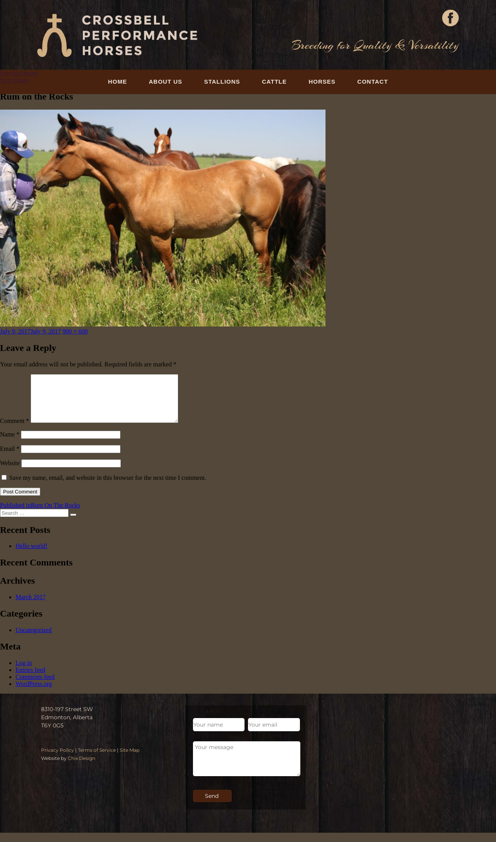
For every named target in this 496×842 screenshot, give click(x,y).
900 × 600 (75, 331)
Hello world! (31, 555)
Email (9, 458)
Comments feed (35, 686)
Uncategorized (34, 639)
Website (10, 472)
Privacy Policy (57, 759)
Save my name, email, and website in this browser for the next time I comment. (107, 487)
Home (117, 81)
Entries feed (30, 679)
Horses (321, 81)
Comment (14, 430)
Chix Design (81, 767)
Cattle (274, 81)
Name (9, 443)
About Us (165, 81)
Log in (24, 672)
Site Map (130, 759)
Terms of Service (97, 759)
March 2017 (31, 606)
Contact (372, 81)
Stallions (222, 81)
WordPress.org (34, 693)
